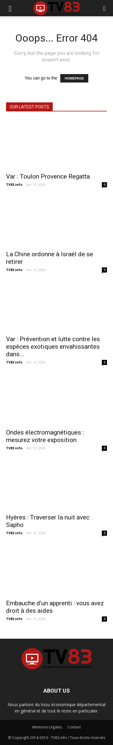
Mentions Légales (47, 727)
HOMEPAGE (74, 78)
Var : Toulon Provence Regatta (48, 176)
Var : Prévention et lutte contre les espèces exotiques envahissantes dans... (53, 346)
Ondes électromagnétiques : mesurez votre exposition (45, 436)
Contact (74, 727)
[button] (104, 8)
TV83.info (14, 184)
